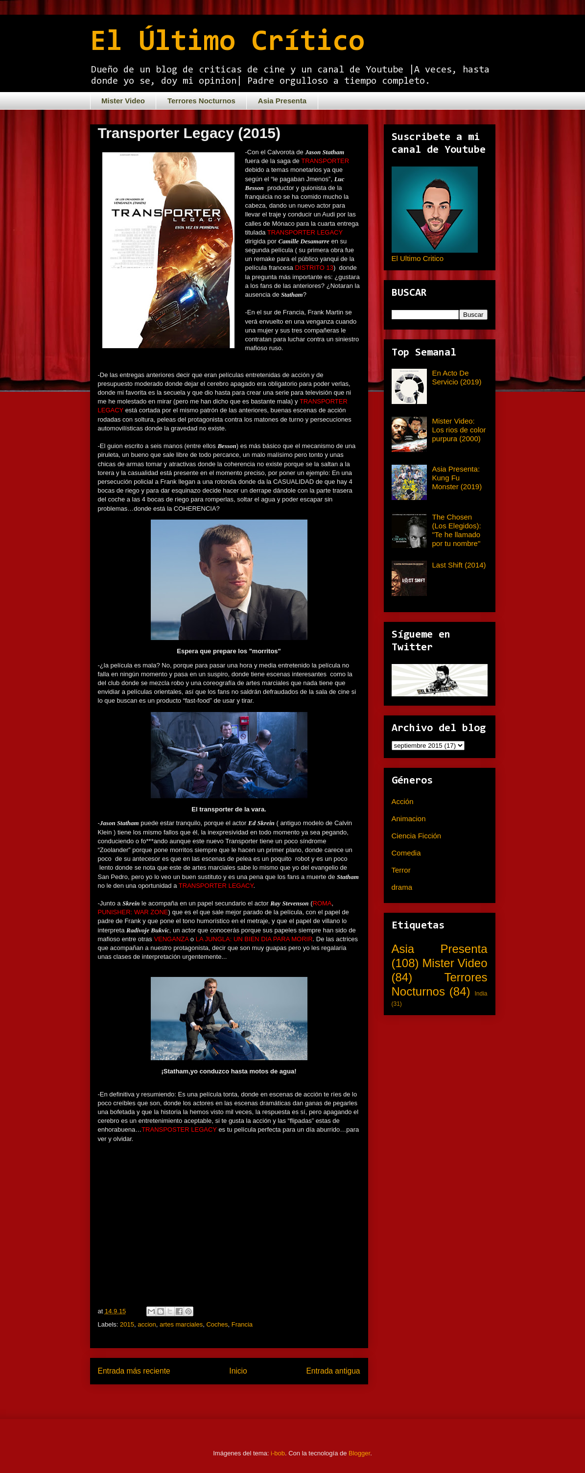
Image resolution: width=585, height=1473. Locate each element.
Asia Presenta (282, 100)
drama (402, 887)
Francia (242, 1324)
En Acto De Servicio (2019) (457, 377)
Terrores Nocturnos (201, 100)
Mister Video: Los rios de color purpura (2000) (459, 430)
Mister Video (123, 100)
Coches (217, 1324)
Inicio (238, 1371)
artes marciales (181, 1324)
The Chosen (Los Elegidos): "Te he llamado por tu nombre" (456, 530)
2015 (127, 1324)
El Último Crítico (227, 42)
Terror (401, 870)
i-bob (278, 1453)
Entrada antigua (333, 1371)
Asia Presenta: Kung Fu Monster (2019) (457, 478)
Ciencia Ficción (417, 836)
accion (147, 1324)
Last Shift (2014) (459, 565)
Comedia (406, 853)
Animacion (409, 818)
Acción (403, 801)
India (480, 993)
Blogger (359, 1453)
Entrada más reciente (134, 1371)
